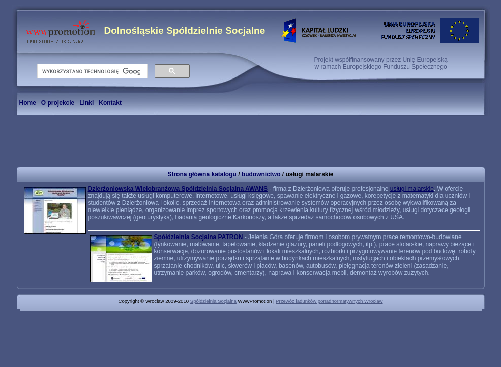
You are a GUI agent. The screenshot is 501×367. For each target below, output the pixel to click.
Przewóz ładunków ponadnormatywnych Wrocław (329, 301)
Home (27, 103)
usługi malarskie (412, 188)
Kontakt (110, 103)
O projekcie (57, 103)
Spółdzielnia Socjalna (213, 301)
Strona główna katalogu (201, 174)
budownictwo (261, 174)
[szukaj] (91, 71)
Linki (86, 103)
